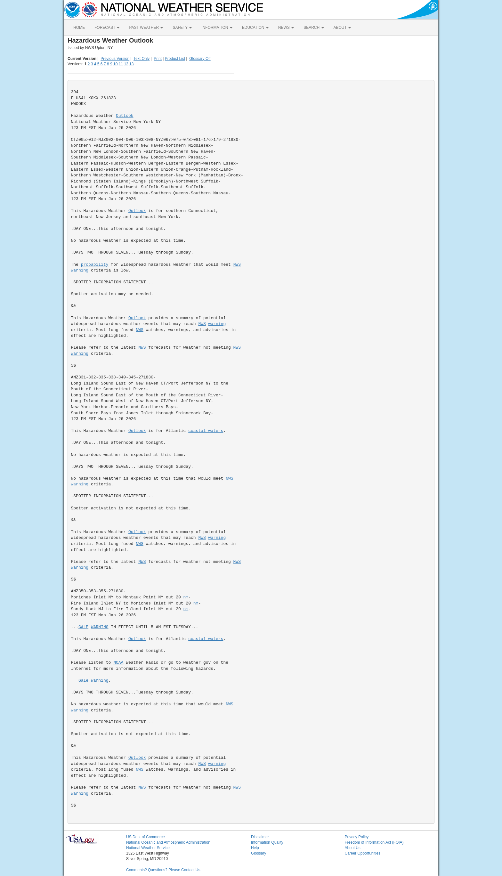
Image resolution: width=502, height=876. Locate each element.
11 (121, 64)
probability (95, 264)
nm (186, 597)
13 (131, 64)
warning (80, 270)
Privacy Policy (357, 837)
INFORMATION (216, 27)
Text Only (142, 58)
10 (115, 64)
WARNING (100, 627)
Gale (83, 680)
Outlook (125, 115)
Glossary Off (199, 58)
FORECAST (106, 27)
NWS (237, 264)
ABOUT (342, 27)
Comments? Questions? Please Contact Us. (163, 870)
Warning (100, 680)
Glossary (258, 853)
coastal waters (205, 430)
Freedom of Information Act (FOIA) (374, 842)
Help (255, 848)
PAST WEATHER (146, 27)
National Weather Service (148, 848)
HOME (79, 27)
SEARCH (314, 27)
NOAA (118, 662)
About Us (352, 848)
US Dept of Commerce (145, 837)
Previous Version (115, 58)
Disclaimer (260, 837)
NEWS (286, 27)
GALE (83, 627)
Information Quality (267, 842)
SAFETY (182, 27)
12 (126, 64)
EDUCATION (255, 27)
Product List (175, 58)
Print (158, 58)
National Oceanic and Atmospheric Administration (168, 842)
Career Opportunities (362, 853)
